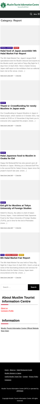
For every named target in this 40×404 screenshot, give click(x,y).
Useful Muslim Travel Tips (13, 376)
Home (7, 370)
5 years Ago (18, 175)
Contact (25, 376)
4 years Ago (18, 75)
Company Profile (7, 311)
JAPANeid (19, 391)
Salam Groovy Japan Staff (6, 75)
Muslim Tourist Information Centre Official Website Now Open (20, 329)
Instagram (8, 380)
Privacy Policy (33, 376)
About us (4, 308)
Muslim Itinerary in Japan (13, 373)
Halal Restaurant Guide (24, 370)
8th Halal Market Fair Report (15, 258)
